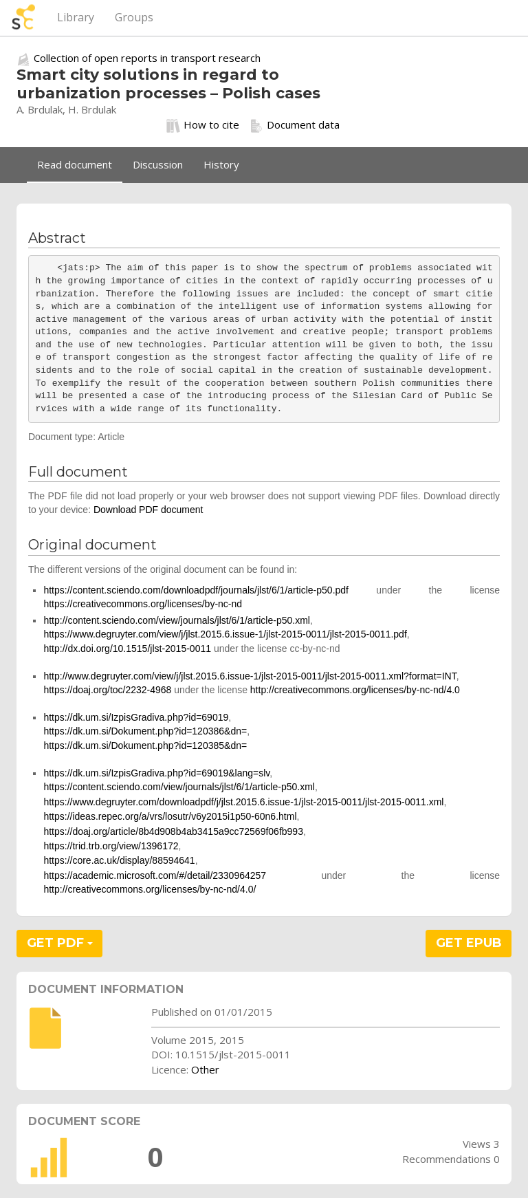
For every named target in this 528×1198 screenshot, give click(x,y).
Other (205, 1069)
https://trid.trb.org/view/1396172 (110, 845)
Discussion (158, 164)
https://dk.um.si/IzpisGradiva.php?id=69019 (135, 717)
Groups (134, 17)
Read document (74, 164)
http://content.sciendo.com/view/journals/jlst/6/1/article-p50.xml (176, 620)
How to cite (202, 125)
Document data (295, 125)
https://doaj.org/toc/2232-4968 (107, 689)
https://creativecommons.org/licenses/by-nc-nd (142, 603)
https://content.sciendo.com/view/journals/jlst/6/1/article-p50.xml (179, 786)
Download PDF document (149, 509)
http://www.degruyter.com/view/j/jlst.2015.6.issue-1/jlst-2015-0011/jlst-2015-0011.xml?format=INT (249, 676)
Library (75, 17)
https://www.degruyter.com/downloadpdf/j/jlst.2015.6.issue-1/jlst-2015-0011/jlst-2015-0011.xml (243, 801)
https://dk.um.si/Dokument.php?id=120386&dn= (145, 731)
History (221, 164)
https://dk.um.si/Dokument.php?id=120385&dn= (145, 745)
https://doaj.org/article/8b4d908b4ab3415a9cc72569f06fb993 (173, 831)
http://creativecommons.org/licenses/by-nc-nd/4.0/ (149, 889)
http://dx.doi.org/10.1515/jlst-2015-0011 (127, 648)
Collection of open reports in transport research (147, 58)
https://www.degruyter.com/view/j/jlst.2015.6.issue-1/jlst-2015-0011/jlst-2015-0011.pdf (224, 634)
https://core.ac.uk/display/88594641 (119, 860)
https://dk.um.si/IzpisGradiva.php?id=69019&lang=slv (156, 772)
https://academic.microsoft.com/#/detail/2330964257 (154, 875)
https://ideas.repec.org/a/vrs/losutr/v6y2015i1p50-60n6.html (169, 816)
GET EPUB (469, 942)
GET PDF (60, 942)
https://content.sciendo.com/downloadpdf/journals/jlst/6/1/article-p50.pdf (196, 590)
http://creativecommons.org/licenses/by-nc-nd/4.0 (355, 689)
